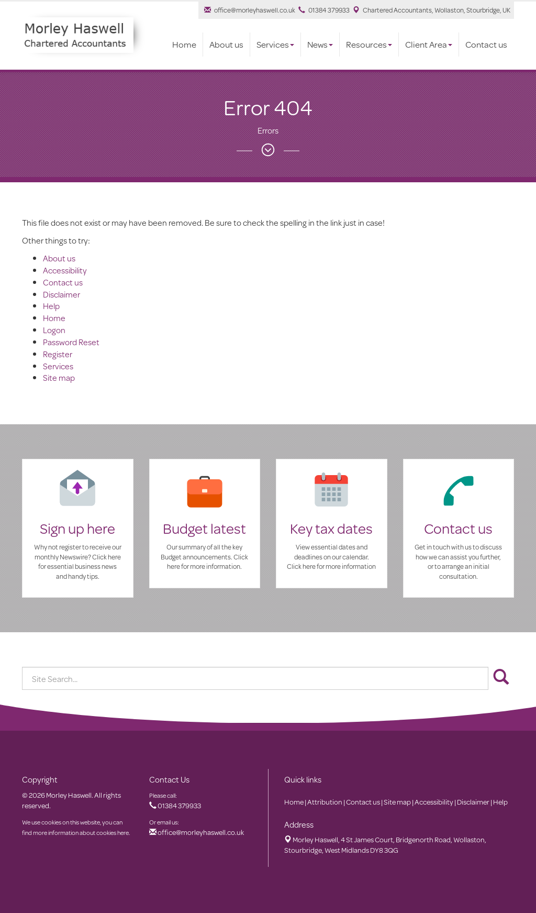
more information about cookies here (81, 832)
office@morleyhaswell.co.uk (249, 10)
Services (275, 44)
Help (51, 306)
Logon (54, 330)
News (320, 44)
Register (57, 354)
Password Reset (71, 342)
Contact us (486, 44)
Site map (59, 377)
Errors (268, 130)
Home (184, 44)
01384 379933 (324, 10)
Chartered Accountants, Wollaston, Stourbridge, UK (431, 10)
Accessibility (65, 270)
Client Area (428, 44)
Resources (369, 44)
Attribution (324, 802)
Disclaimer (61, 294)
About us (226, 44)
